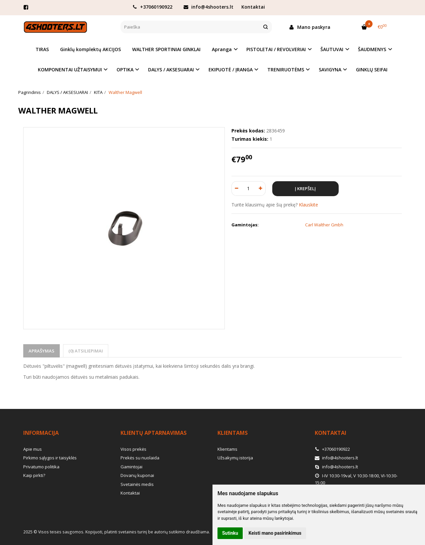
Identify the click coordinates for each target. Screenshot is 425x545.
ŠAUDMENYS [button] (372, 49)
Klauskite (308, 204)
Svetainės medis (137, 484)
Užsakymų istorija (235, 458)
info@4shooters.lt (208, 7)
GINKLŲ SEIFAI (371, 69)
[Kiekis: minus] (236, 188)
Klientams (232, 432)
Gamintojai (131, 467)
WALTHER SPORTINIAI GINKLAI (166, 49)
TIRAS (42, 49)
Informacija (41, 432)
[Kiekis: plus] (261, 188)
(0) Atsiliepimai (85, 351)
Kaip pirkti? (34, 475)
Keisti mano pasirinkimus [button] (275, 533)
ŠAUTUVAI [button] (331, 49)
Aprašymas (41, 351)
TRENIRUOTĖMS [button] (285, 69)
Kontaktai (253, 7)
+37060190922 (152, 7)
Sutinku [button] (230, 533)
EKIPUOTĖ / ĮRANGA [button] (231, 69)
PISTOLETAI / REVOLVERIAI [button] (276, 49)
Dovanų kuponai (137, 475)
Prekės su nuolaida (140, 458)
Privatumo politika (41, 467)
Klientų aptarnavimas (154, 432)
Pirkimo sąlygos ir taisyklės (50, 458)
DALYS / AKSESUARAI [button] (171, 69)
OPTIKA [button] (125, 69)
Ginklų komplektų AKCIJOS (90, 49)
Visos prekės (133, 449)
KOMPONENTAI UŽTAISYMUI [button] (70, 69)
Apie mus (32, 449)
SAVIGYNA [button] (330, 69)
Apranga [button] (222, 49)
